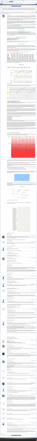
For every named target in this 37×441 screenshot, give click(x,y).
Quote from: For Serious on (11, 389)
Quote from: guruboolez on (11, 372)
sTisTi (3, 235)
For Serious (3, 382)
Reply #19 (8, 394)
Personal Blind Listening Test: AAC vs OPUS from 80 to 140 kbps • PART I (18, 435)
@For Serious (8, 395)
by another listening (34, 184)
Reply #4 (7, 257)
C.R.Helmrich (3, 352)
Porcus (3, 394)
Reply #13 (8, 352)
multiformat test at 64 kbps (9, 32)
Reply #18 (8, 388)
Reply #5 (7, 276)
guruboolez (3, 14)
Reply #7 (7, 290)
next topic (35, 12)
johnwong (3, 413)
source (26, 373)
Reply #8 (7, 299)
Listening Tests (9, 435)
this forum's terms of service (30, 395)
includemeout (3, 247)
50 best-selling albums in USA (14, 49)
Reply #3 (7, 247)
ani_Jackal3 (3, 290)
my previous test (29, 114)
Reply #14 (8, 360)
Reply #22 (8, 413)
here (34, 9)
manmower (3, 422)
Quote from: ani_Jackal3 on (11, 311)
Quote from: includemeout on (11, 310)
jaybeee (3, 388)
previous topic (33, 12)
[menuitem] (3, 11)
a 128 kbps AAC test (16, 32)
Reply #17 (8, 382)
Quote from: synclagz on (11, 346)
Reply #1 (7, 235)
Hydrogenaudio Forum (5, 435)
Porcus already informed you (9, 392)
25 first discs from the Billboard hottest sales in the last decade (25, 49)
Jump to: (31, 436)
